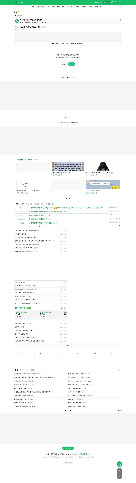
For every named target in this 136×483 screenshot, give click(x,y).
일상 (42, 7)
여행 (21, 22)
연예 (47, 7)
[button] (66, 198)
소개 (47, 454)
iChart (83, 7)
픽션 (63, 7)
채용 (67, 454)
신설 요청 (18, 15)
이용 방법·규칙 (98, 2)
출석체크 (90, 7)
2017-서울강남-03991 (80, 457)
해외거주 (35, 22)
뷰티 (72, 7)
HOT (33, 7)
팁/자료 (36, 204)
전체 (17, 204)
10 (77, 353)
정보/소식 (29, 204)
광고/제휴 (61, 454)
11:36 (119, 370)
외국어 (27, 22)
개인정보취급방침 (84, 454)
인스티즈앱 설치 (68, 448)
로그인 (64, 64)
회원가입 (106, 2)
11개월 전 (17, 30)
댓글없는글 (50, 204)
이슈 (38, 7)
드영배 (53, 7)
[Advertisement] (68, 428)
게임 (96, 7)
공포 (67, 7)
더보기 (68, 345)
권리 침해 (73, 454)
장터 (58, 7)
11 (64, 77)
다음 (95, 353)
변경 (101, 7)
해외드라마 (44, 22)
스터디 (78, 7)
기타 (42, 204)
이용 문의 (53, 454)
